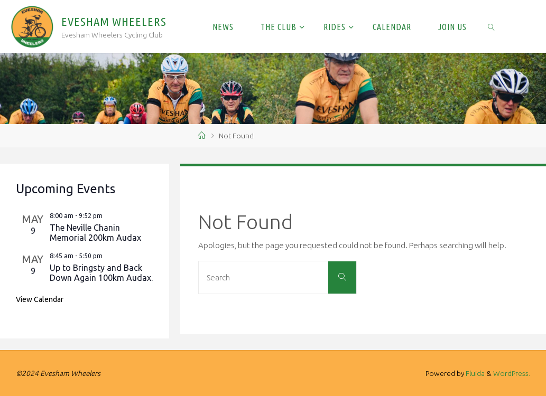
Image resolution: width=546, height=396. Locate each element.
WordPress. (511, 373)
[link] (491, 26)
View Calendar (39, 299)
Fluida (474, 373)
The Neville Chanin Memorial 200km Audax (95, 232)
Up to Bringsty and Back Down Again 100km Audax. (101, 272)
